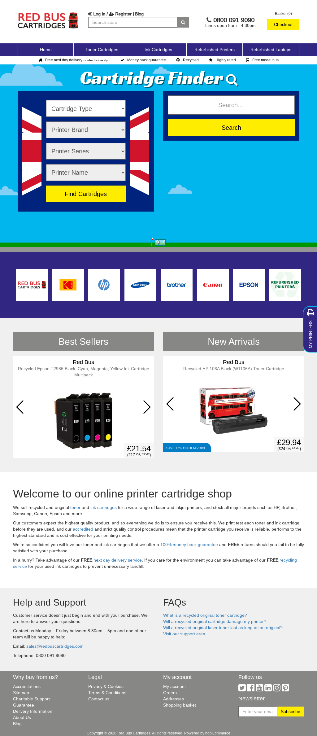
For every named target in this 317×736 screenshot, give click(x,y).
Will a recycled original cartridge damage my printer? (214, 621)
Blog (139, 13)
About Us (22, 717)
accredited (83, 529)
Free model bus (262, 60)
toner (75, 507)
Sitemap (21, 692)
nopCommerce (217, 733)
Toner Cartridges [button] (101, 49)
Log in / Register (110, 13)
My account (174, 686)
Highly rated (222, 60)
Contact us (98, 698)
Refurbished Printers (214, 49)
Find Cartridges (86, 193)
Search (231, 127)
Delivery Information (32, 711)
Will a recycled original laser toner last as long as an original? (223, 627)
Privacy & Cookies (106, 686)
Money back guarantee (143, 60)
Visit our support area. (184, 633)
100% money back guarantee (189, 544)
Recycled (187, 60)
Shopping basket (179, 705)
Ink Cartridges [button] (158, 49)
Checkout (283, 24)
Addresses (173, 698)
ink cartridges (103, 507)
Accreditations (27, 686)
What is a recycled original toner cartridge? (205, 615)
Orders (170, 692)
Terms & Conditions (107, 692)
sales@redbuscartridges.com (55, 646)
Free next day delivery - (74, 60)
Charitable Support (31, 698)
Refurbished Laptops (270, 49)
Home (46, 49)
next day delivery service (117, 560)
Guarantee (23, 705)
